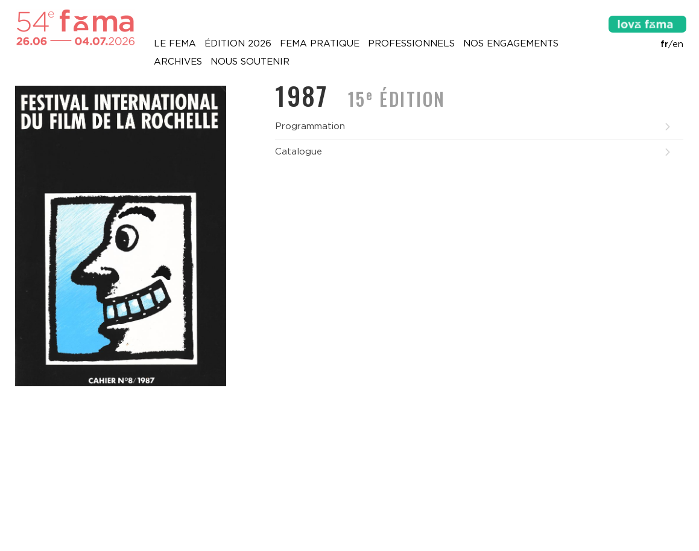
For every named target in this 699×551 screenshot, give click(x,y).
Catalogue (473, 151)
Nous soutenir (249, 61)
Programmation (473, 126)
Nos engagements (510, 43)
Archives (178, 61)
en (677, 44)
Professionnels (411, 43)
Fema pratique (319, 43)
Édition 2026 (237, 43)
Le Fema (175, 43)
